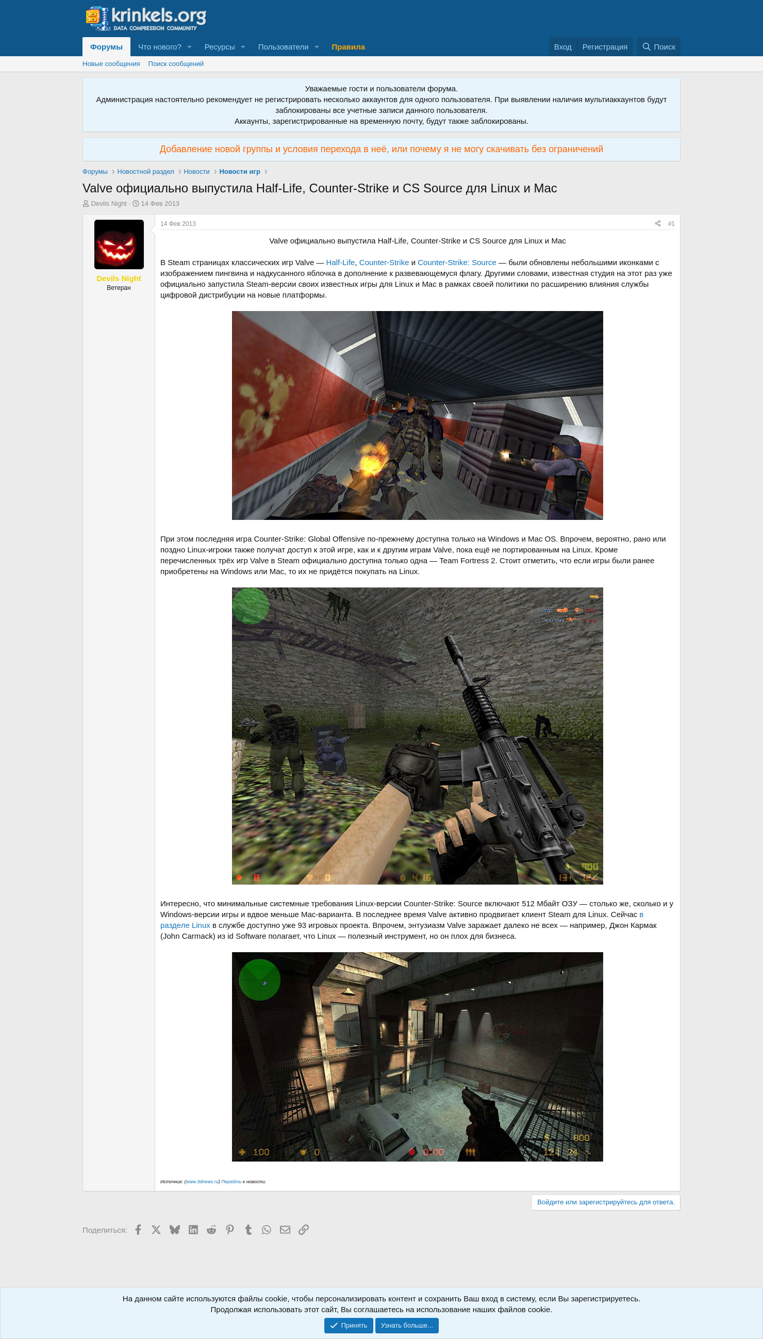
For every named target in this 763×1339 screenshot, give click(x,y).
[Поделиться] (658, 224)
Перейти (231, 1181)
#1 (671, 223)
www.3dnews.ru (202, 1181)
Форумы (106, 46)
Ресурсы (220, 46)
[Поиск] (659, 46)
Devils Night (109, 203)
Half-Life (340, 262)
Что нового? (159, 46)
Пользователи (283, 46)
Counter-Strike (384, 262)
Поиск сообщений (176, 64)
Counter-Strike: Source (457, 262)
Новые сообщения (111, 64)
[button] (190, 46)
